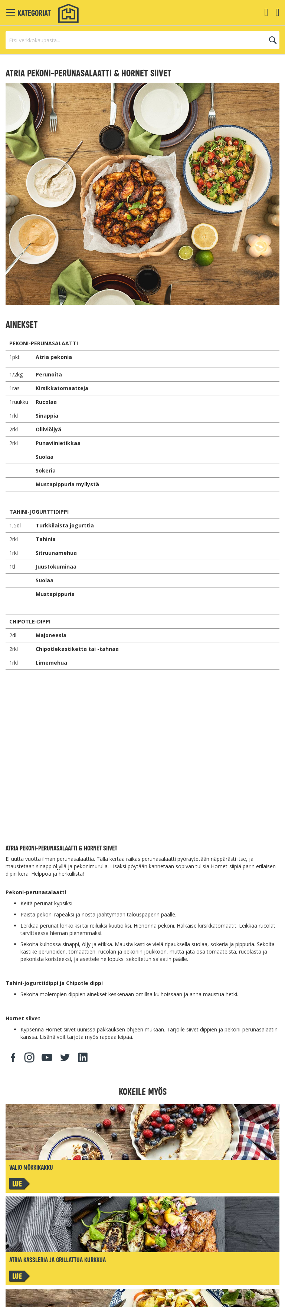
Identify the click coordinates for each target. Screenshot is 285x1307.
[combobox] (142, 40)
